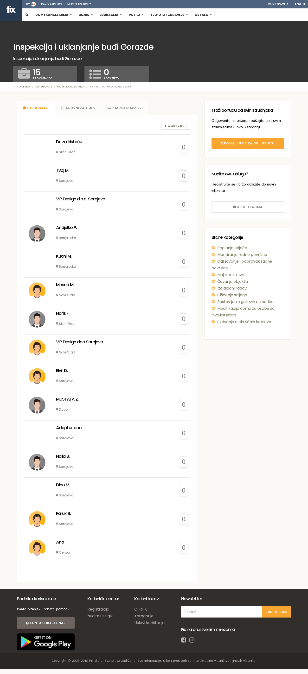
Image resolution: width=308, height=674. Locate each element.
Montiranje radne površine (242, 254)
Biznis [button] (86, 14)
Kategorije (43, 86)
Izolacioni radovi (232, 288)
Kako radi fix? (52, 4)
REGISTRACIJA (248, 207)
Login (300, 4)
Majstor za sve (230, 275)
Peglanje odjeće (232, 248)
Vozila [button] (136, 14)
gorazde (174, 126)
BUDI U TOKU (277, 612)
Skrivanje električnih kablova (244, 322)
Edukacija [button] (111, 14)
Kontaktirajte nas (45, 624)
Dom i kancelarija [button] (53, 14)
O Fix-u (141, 610)
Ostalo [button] (203, 14)
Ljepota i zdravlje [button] (169, 14)
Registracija (278, 4)
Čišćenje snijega (232, 295)
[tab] (36, 108)
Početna (23, 86)
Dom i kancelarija (70, 86)
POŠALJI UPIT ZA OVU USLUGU (248, 143)
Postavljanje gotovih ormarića (245, 301)
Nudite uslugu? (79, 4)
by (28, 4)
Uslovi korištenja (149, 623)
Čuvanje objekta (232, 281)
